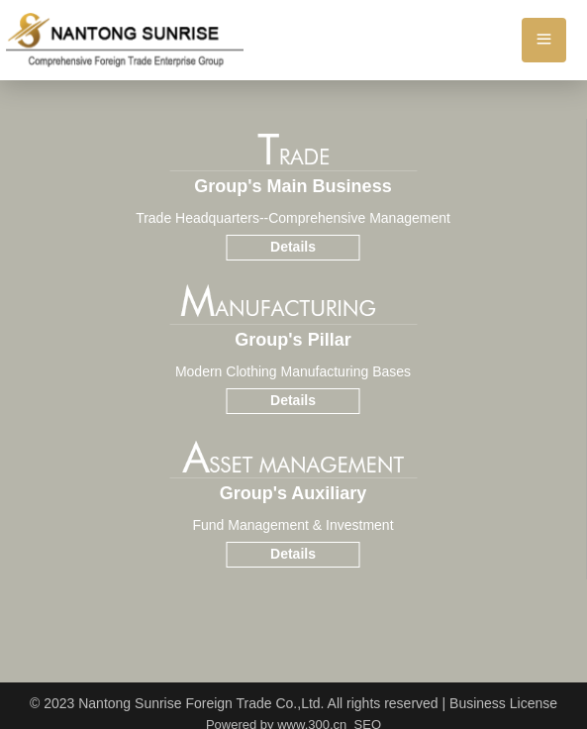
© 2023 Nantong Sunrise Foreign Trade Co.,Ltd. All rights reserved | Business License (293, 703)
